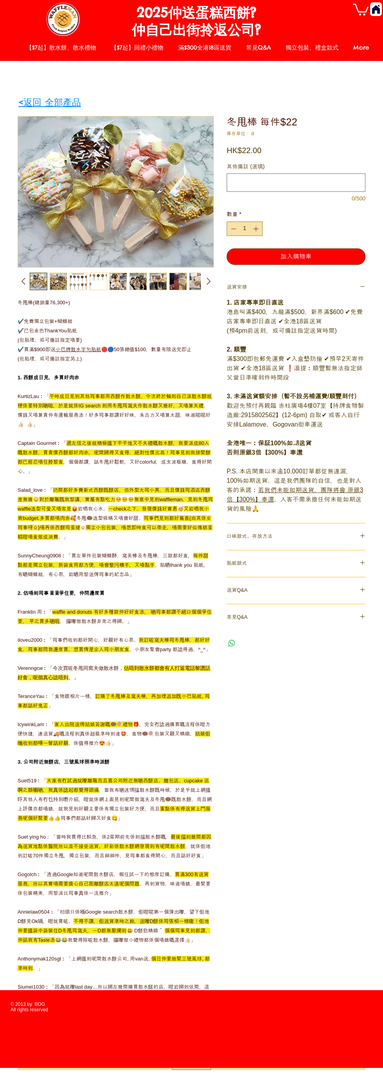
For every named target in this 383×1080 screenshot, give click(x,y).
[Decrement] (233, 229)
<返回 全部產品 (49, 102)
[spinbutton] (245, 229)
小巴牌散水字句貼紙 (78, 349)
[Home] (376, 9)
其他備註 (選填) (246, 166)
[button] (361, 9)
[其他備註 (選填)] (296, 182)
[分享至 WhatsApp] (231, 643)
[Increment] (256, 229)
